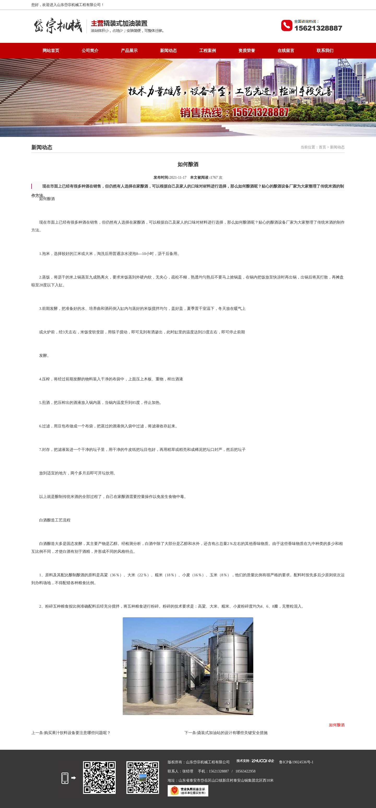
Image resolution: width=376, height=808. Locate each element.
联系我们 (325, 50)
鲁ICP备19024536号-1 (296, 762)
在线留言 (286, 50)
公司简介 (90, 50)
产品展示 (129, 50)
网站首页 (51, 50)
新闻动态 (168, 50)
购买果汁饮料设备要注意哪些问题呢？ (77, 733)
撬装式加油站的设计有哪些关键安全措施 (232, 733)
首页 (322, 147)
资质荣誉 (246, 50)
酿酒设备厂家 (282, 222)
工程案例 (207, 50)
